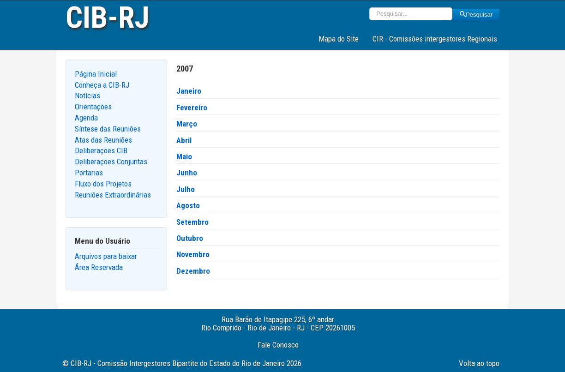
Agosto (188, 205)
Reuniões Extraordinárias (113, 194)
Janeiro (188, 91)
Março (186, 123)
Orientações (93, 106)
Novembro (193, 254)
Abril (184, 140)
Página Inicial (96, 73)
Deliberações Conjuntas (111, 161)
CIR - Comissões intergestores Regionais (435, 38)
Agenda (86, 117)
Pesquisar (476, 14)
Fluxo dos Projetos (103, 183)
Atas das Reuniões (103, 139)
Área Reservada (99, 267)
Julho (185, 189)
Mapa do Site (339, 38)
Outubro (189, 238)
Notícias (87, 95)
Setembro (192, 222)
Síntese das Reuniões (108, 128)
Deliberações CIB (101, 150)
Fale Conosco (278, 344)
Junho (186, 172)
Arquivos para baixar (106, 256)
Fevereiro (191, 107)
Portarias (89, 172)
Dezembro (193, 271)
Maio (184, 156)
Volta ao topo (479, 363)
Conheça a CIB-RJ (102, 85)
